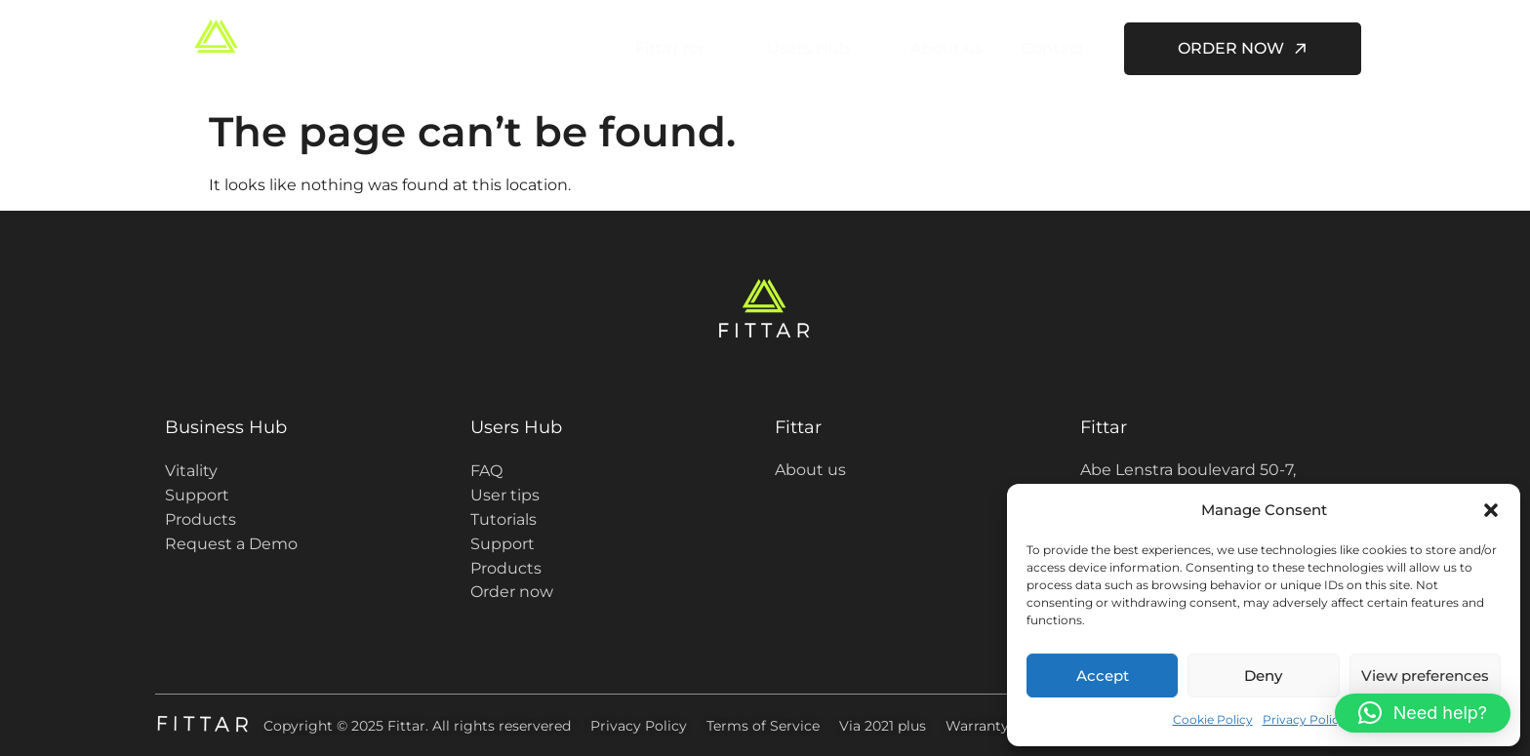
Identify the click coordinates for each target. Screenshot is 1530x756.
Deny (1263, 675)
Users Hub (816, 48)
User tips (505, 495)
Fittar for (677, 48)
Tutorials (503, 519)
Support (197, 495)
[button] (1491, 510)
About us (946, 48)
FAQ (486, 470)
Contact (1053, 48)
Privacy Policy (1304, 719)
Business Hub (226, 427)
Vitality (191, 470)
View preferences (1425, 675)
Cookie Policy (1213, 719)
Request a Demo (231, 544)
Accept (1102, 675)
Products (200, 519)
